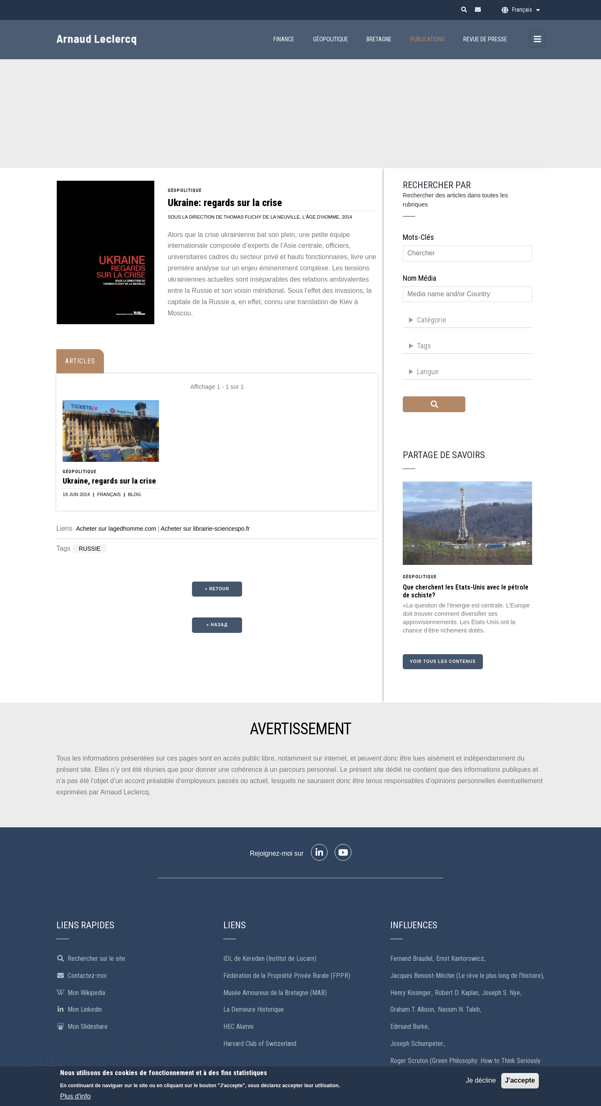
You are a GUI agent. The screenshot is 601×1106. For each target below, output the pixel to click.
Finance (283, 39)
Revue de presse (485, 39)
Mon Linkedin (79, 1009)
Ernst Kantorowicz (460, 958)
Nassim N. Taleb (459, 1009)
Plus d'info (75, 1097)
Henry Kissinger (410, 993)
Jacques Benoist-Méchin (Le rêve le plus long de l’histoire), (467, 976)
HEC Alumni (238, 1026)
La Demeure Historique (253, 1009)
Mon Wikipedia (80, 993)
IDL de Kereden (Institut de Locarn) (269, 958)
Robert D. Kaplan (456, 993)
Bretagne (378, 39)
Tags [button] (424, 345)
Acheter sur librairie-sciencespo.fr (205, 528)
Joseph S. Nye (501, 993)
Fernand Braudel (411, 958)
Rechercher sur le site (90, 958)
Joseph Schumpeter (416, 1044)
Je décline (481, 1082)
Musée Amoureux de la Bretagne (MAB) (275, 993)
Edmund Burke (409, 1026)
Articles (80, 361)
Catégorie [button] (431, 319)
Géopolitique (330, 39)
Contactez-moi (81, 976)
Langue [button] (428, 371)
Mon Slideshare (82, 1026)
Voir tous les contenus (443, 661)
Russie (90, 548)
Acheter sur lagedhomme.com (116, 528)
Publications (427, 39)
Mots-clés (418, 237)
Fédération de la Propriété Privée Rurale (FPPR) (286, 976)
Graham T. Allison (412, 1009)
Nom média (419, 278)
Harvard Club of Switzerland (259, 1044)
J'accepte (520, 1082)
